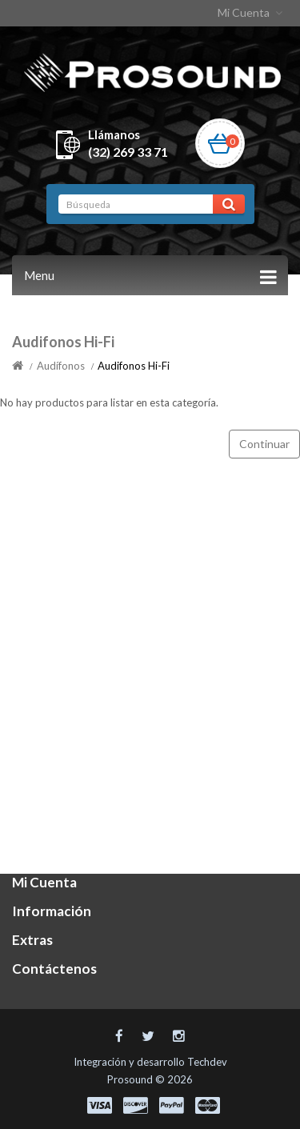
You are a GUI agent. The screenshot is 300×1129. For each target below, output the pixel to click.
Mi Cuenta (252, 12)
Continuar (264, 443)
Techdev (207, 1061)
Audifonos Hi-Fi (134, 365)
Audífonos (61, 365)
